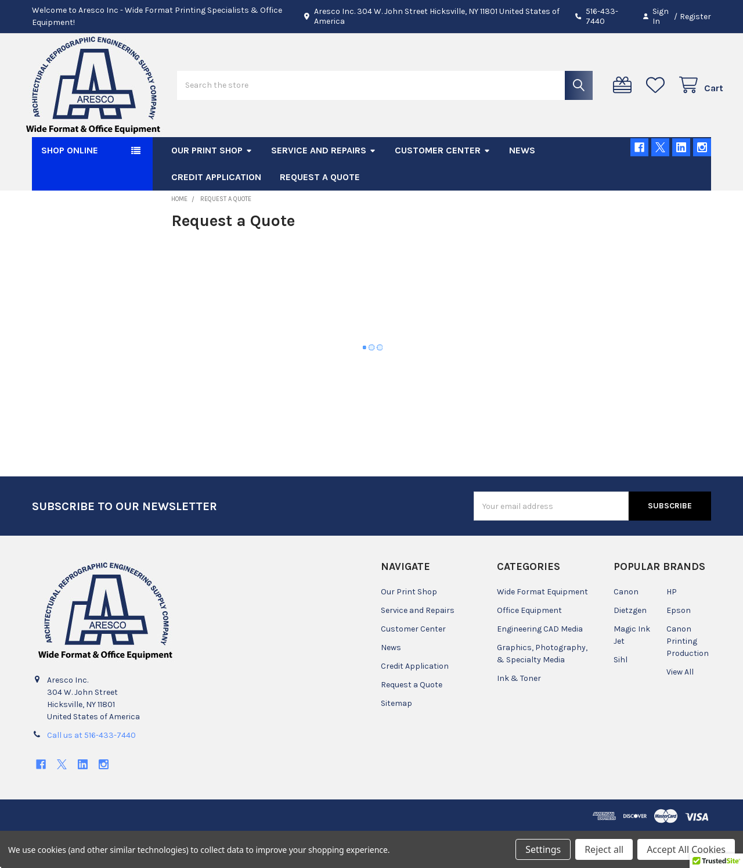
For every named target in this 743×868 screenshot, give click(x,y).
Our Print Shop (212, 185)
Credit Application (216, 212)
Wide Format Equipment (542, 627)
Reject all (604, 849)
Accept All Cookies (686, 849)
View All (680, 707)
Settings (543, 849)
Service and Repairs (323, 185)
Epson (678, 646)
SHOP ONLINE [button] (69, 185)
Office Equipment (529, 646)
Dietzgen (630, 646)
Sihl (620, 695)
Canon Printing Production (687, 676)
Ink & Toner (519, 714)
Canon (626, 627)
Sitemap (396, 739)
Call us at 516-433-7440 (91, 771)
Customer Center (442, 185)
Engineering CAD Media (540, 664)
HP (671, 627)
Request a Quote (320, 212)
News (522, 185)
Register (695, 16)
